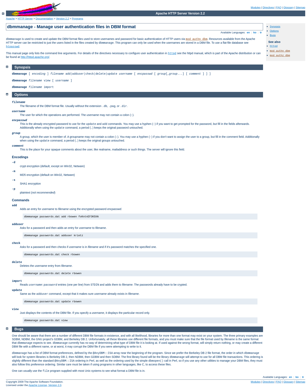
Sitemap (300, 7)
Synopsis (275, 26)
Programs (77, 18)
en (248, 32)
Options (274, 30)
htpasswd (12, 46)
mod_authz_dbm (280, 55)
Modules (255, 7)
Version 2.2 (62, 18)
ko (255, 32)
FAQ (278, 7)
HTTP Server (25, 18)
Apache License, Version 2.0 (44, 385)
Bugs (273, 35)
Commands (20, 200)
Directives (268, 7)
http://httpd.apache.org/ (35, 57)
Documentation (44, 18)
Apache (10, 18)
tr (261, 32)
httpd (172, 53)
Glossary (288, 7)
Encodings (20, 157)
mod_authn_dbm (196, 39)
